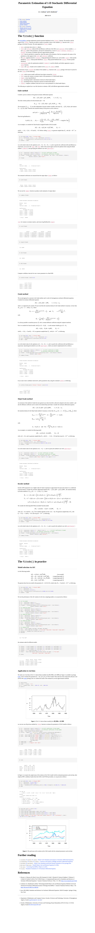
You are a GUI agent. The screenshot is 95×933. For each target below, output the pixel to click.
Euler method (23, 21)
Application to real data (25, 29)
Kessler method (23, 24)
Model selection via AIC (26, 27)
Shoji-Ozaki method (25, 23)
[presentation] (47, 97)
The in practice (25, 26)
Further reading (23, 30)
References (22, 31)
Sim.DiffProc (23, 40)
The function (24, 19)
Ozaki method (23, 22)
